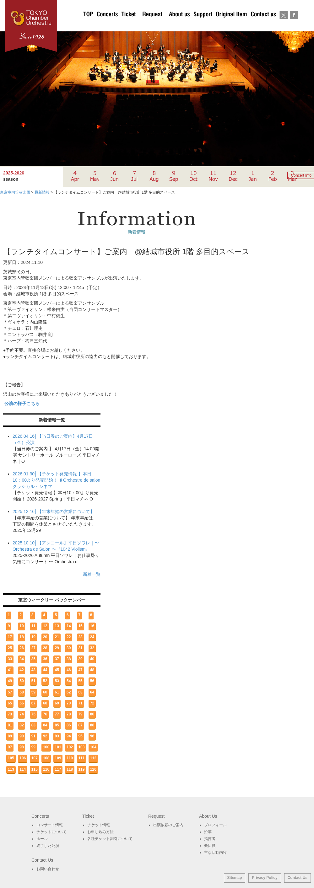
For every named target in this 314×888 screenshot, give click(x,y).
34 (21, 659)
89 (10, 736)
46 (69, 670)
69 (57, 703)
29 (57, 648)
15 (80, 626)
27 (33, 648)
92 (45, 736)
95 (80, 736)
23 (80, 637)
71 (80, 703)
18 (21, 637)
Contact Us (297, 877)
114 (22, 769)
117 (58, 769)
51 (33, 681)
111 (81, 758)
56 (92, 681)
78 (69, 714)
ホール (42, 839)
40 (92, 659)
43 (33, 670)
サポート (202, 25)
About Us (179, 25)
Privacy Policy (264, 877)
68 (45, 703)
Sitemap (234, 877)
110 (70, 758)
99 (33, 747)
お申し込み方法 (100, 832)
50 (21, 681)
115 (34, 769)
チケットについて (128, 25)
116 (46, 769)
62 (69, 692)
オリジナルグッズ (231, 25)
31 (80, 648)
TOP (88, 25)
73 (10, 714)
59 (33, 692)
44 (45, 670)
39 (80, 659)
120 (93, 769)
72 (92, 703)
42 (21, 670)
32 (92, 648)
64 (92, 692)
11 (33, 626)
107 (34, 758)
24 (92, 637)
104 (93, 747)
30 (69, 648)
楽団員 (209, 845)
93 (57, 736)
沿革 (208, 832)
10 (21, 626)
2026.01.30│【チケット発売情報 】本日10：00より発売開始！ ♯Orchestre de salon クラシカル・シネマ (56, 480)
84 (45, 725)
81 (10, 725)
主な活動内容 (215, 852)
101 (58, 747)
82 (21, 725)
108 (46, 758)
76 (45, 714)
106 (22, 758)
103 (81, 747)
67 (33, 703)
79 (80, 714)
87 (80, 725)
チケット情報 (98, 825)
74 (21, 714)
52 (45, 681)
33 (10, 659)
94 (69, 736)
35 (33, 659)
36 (45, 659)
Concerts (107, 25)
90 (21, 736)
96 (92, 736)
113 (11, 769)
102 (70, 747)
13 (57, 626)
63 (80, 692)
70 (69, 703)
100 (46, 747)
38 (69, 659)
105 (11, 758)
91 (33, 736)
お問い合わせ (263, 25)
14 (69, 626)
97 (10, 747)
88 (92, 725)
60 (45, 692)
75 (33, 714)
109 (58, 758)
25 (10, 648)
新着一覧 (91, 574)
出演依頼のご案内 (152, 25)
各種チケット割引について (110, 839)
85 (57, 725)
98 (21, 747)
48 (92, 670)
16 (92, 626)
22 (69, 637)
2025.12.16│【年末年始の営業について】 (54, 511)
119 (81, 769)
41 (10, 670)
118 (70, 769)
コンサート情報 (49, 825)
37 (57, 659)
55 (80, 681)
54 (69, 681)
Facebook (294, 25)
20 (45, 637)
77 (57, 714)
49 (10, 681)
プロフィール (215, 825)
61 (57, 692)
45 (57, 670)
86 (69, 725)
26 (21, 648)
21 (57, 637)
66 (21, 703)
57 (10, 692)
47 (80, 670)
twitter (283, 25)
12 (45, 626)
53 (57, 681)
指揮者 (209, 839)
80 (92, 714)
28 (45, 648)
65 (10, 703)
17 (10, 637)
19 (33, 637)
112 (93, 758)
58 (21, 692)
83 (33, 725)
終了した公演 (47, 845)
